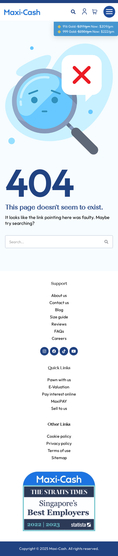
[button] (73, 12)
